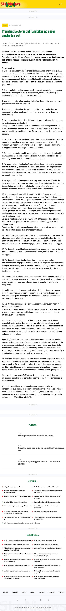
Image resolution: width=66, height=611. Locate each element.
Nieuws (5, 592)
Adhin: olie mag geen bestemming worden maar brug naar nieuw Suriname (22, 523)
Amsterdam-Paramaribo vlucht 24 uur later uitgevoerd (47, 548)
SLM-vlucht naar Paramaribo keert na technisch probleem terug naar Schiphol (46, 555)
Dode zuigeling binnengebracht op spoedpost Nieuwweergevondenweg (14, 491)
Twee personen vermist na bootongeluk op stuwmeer (16, 544)
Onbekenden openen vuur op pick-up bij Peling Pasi (46, 487)
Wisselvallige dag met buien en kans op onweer (45, 511)
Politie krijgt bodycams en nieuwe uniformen (45, 540)
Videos (41, 592)
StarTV (32, 592)
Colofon (51, 592)
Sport (24, 592)
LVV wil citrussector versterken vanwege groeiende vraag (18, 540)
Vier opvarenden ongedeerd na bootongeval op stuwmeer (17, 506)
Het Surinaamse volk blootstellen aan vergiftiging (46, 544)
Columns (15, 592)
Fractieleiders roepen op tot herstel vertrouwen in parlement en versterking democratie (16, 512)
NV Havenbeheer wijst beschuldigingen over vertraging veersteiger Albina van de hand (17, 549)
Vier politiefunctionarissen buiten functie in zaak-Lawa (17, 565)
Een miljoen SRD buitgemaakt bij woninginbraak (15, 502)
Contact (61, 592)
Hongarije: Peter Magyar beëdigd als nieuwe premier (47, 502)
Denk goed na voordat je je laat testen (13, 487)
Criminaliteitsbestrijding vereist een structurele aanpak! (17, 496)
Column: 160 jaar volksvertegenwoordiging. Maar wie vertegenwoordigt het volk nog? (17, 577)
